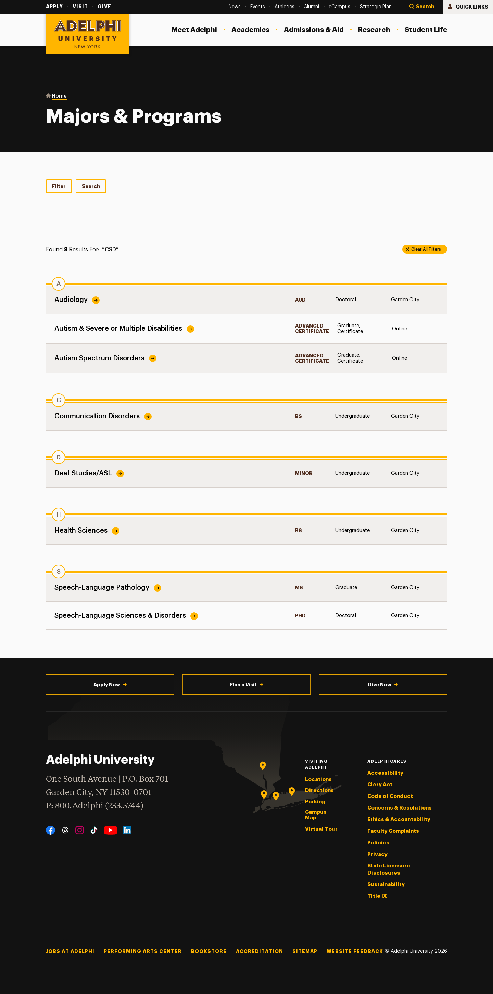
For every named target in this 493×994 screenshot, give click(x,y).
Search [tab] (91, 186)
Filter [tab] (59, 186)
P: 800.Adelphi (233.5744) (94, 805)
